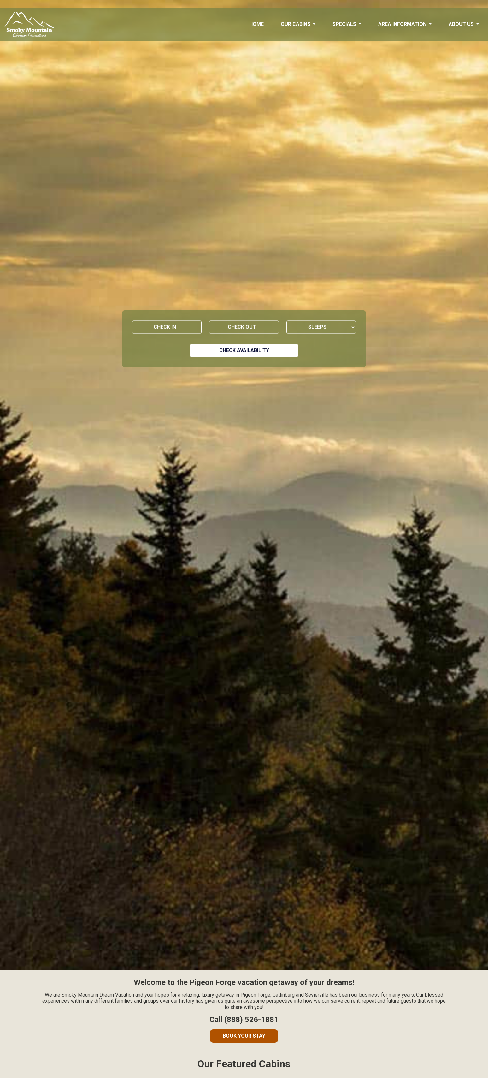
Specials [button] (344, 24)
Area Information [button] (403, 24)
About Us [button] (462, 24)
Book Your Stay (244, 1036)
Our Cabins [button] (296, 24)
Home (256, 24)
